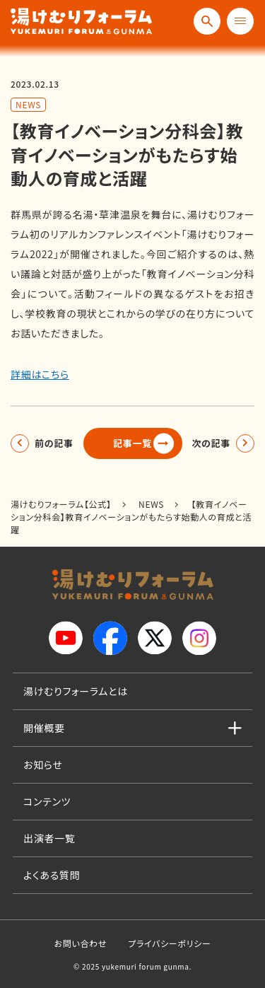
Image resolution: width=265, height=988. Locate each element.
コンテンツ (47, 801)
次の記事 (211, 443)
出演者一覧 (49, 838)
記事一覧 (132, 443)
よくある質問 (51, 875)
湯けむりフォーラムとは (75, 691)
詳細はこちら (40, 374)
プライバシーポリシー (169, 943)
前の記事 (54, 443)
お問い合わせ (80, 943)
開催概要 (44, 728)
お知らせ (43, 764)
